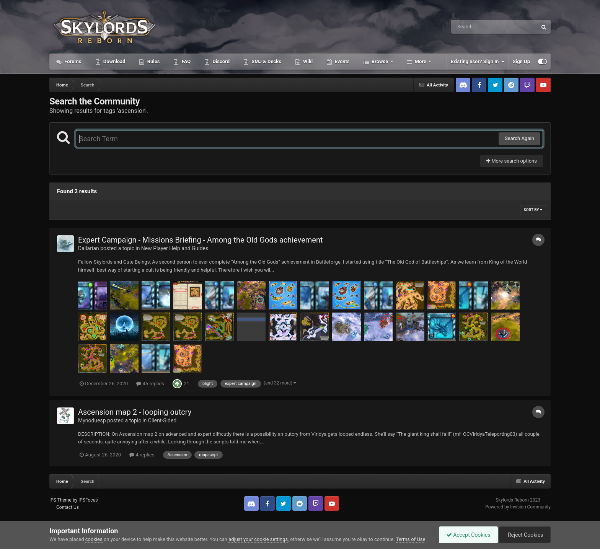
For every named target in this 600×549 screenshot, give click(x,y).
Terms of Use (411, 539)
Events (341, 61)
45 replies (150, 383)
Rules (153, 61)
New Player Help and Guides (174, 248)
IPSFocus (88, 500)
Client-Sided (162, 420)
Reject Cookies (524, 535)
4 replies (141, 455)
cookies (94, 539)
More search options (511, 161)
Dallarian (88, 248)
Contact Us (67, 507)
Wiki (307, 61)
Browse (380, 61)
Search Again (519, 138)
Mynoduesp (92, 420)
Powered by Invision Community (518, 507)
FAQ (185, 61)
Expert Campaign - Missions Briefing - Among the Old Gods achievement (200, 239)
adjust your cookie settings (258, 539)
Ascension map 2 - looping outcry (134, 412)
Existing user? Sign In (478, 62)
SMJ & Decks (265, 61)
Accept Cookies (467, 535)
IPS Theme (60, 500)
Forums (72, 61)
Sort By (533, 210)
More (421, 61)
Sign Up (521, 61)
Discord (220, 61)
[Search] (475, 27)
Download (114, 61)
